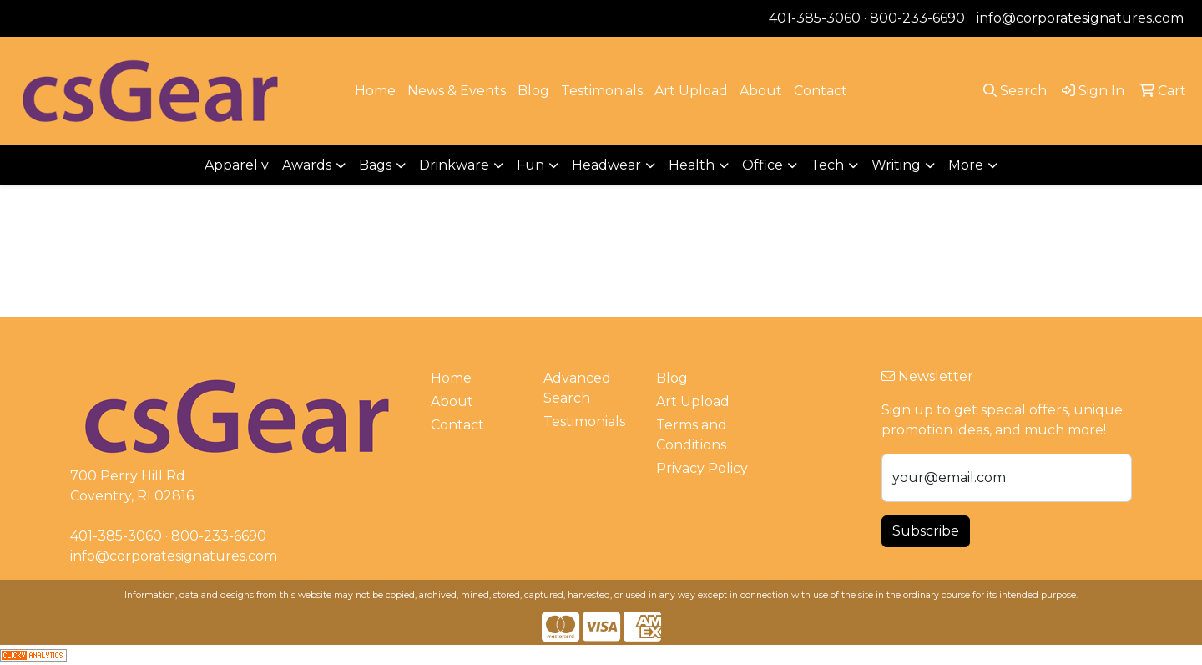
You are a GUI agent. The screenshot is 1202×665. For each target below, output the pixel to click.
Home (375, 91)
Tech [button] (827, 165)
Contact (820, 91)
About (761, 91)
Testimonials (602, 91)
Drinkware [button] (454, 165)
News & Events (456, 91)
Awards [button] (306, 165)
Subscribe (925, 531)
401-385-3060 (815, 18)
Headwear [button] (606, 165)
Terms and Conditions (691, 435)
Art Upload (691, 91)
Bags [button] (375, 165)
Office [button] (762, 165)
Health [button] (692, 165)
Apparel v (237, 165)
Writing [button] (896, 165)
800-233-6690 (917, 18)
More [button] (965, 165)
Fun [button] (530, 165)
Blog (533, 91)
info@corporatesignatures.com (1080, 18)
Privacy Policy (702, 468)
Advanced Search (577, 388)
